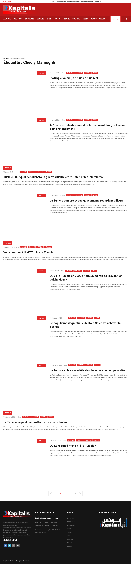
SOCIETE (70, 529)
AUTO (69, 536)
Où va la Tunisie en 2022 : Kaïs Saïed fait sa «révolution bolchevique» (86, 278)
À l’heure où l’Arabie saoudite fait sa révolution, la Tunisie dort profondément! (87, 127)
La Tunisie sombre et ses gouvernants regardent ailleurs (87, 201)
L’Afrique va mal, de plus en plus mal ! (75, 78)
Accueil (5, 58)
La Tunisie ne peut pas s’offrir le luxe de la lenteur (35, 422)
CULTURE (70, 539)
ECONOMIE (32, 247)
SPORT (69, 532)
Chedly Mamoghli (14, 58)
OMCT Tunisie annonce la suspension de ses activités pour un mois (76, 2)
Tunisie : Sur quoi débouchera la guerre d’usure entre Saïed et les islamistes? (53, 177)
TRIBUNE (87, 73)
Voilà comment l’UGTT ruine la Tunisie (28, 252)
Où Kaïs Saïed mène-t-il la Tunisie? (73, 446)
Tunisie (94, 73)
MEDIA (69, 543)
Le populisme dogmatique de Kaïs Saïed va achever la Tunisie (85, 325)
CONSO (69, 546)
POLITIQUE (78, 73)
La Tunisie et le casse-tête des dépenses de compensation (88, 370)
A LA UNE (70, 73)
